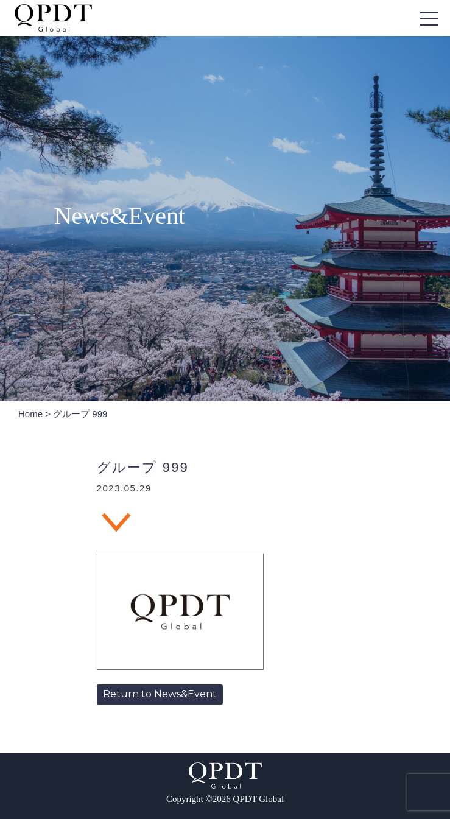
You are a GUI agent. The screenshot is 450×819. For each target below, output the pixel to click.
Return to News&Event (160, 694)
